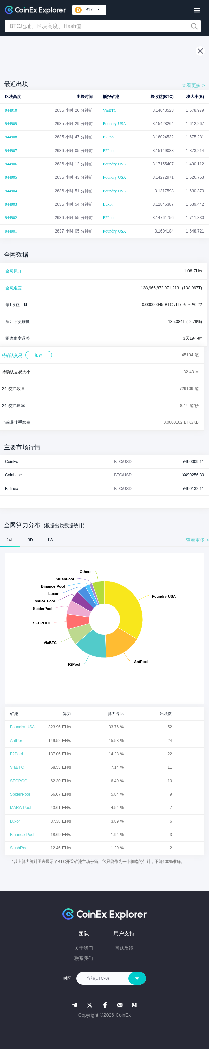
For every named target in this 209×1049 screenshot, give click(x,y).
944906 (11, 164)
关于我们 (83, 948)
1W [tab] (50, 540)
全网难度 (13, 288)
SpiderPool (20, 794)
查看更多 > (193, 85)
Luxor (108, 204)
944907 (11, 150)
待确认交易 (12, 355)
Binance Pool (22, 834)
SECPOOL (20, 781)
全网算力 (13, 271)
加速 (39, 355)
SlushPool (19, 848)
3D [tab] (30, 540)
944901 (11, 231)
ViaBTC (109, 110)
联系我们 (83, 958)
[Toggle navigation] (197, 10)
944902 (11, 217)
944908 (11, 137)
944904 (11, 190)
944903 (11, 204)
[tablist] (104, 540)
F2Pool (109, 137)
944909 (11, 123)
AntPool (17, 740)
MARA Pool (20, 807)
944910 (11, 110)
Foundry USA (114, 123)
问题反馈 (124, 948)
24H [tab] (10, 540)
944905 (11, 177)
